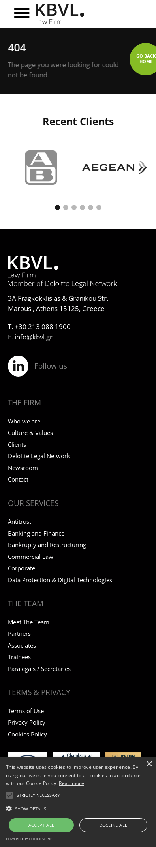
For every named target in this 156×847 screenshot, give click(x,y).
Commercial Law (30, 556)
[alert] (78, 802)
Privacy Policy (26, 722)
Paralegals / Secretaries (39, 669)
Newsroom (23, 468)
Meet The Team (28, 622)
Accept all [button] (41, 825)
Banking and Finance (36, 533)
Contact (18, 479)
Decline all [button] (113, 825)
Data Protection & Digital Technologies (60, 580)
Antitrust (19, 521)
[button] (57, 207)
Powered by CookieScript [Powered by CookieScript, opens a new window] (30, 838)
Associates (22, 645)
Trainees (19, 657)
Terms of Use (26, 711)
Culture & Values (30, 433)
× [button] (149, 764)
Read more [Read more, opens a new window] (71, 783)
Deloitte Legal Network (39, 456)
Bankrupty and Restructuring (47, 545)
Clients (17, 444)
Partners (19, 633)
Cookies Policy (27, 734)
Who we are (24, 421)
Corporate (21, 568)
